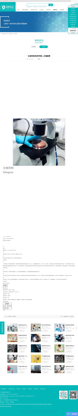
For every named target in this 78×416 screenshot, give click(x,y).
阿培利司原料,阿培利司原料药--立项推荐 (17, 335)
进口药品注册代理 (29, 404)
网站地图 (2, 402)
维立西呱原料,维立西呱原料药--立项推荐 (17, 345)
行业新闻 (15, 33)
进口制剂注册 (73, 22)
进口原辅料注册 (73, 20)
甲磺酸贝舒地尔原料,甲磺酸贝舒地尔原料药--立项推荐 (41, 345)
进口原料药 (73, 10)
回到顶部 (73, 6)
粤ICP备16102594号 (40, 412)
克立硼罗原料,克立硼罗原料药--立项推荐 (17, 366)
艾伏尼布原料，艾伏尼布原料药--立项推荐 (17, 356)
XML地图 (7, 402)
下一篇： (67, 316)
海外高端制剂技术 (73, 16)
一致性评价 (73, 12)
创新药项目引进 (73, 18)
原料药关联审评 (22, 404)
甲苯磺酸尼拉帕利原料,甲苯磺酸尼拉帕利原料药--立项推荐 (64, 356)
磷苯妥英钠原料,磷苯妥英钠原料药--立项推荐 (64, 366)
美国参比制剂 (41, 404)
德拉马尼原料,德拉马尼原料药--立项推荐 (64, 325)
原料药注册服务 (47, 404)
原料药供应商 (8, 406)
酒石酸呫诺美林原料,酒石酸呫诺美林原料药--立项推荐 (41, 335)
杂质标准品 (35, 6)
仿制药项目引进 (73, 14)
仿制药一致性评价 (42, 6)
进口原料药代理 (9, 404)
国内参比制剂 (35, 404)
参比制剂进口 (29, 6)
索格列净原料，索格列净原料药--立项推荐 (41, 356)
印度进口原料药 (15, 404)
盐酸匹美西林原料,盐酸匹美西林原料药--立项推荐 (17, 325)
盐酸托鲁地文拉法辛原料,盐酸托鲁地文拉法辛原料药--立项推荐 (41, 325)
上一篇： (10, 316)
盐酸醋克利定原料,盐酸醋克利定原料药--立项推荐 (64, 335)
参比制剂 (73, 8)
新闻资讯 (11, 33)
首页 (18, 9)
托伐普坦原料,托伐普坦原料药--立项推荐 (41, 366)
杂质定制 (73, 26)
